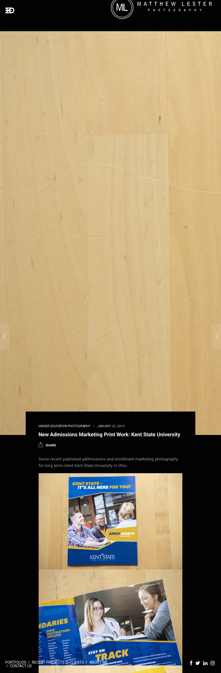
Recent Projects (48, 662)
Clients (77, 662)
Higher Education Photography (64, 426)
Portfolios (15, 662)
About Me (98, 662)
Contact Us (21, 666)
